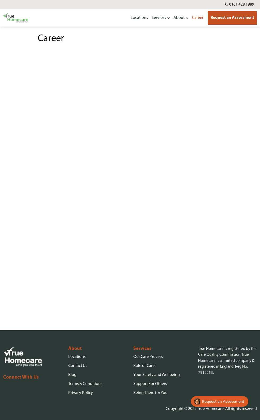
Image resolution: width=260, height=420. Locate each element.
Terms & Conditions (85, 384)
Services (159, 18)
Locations (139, 18)
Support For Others (150, 384)
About (179, 18)
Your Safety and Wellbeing (156, 375)
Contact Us (77, 366)
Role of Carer (144, 366)
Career (197, 18)
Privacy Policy (80, 393)
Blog (72, 375)
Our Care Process (148, 357)
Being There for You (150, 393)
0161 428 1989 (241, 5)
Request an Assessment (232, 18)
